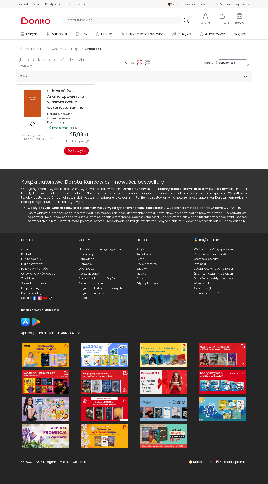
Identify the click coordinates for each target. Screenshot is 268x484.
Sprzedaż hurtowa (80, 4)
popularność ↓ (228, 62)
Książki (31, 33)
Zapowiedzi (207, 4)
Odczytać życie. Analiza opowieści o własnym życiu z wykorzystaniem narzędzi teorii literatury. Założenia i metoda (113, 208)
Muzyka (184, 33)
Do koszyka (76, 150)
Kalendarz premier (233, 462)
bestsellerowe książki (187, 189)
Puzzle (106, 33)
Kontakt (23, 4)
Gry (84, 33)
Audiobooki (215, 33)
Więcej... (241, 33)
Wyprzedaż (242, 4)
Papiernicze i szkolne (145, 33)
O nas (36, 4)
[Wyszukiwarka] (122, 20)
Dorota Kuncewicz (59, 114)
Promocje (225, 4)
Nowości (190, 4)
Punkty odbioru (54, 4)
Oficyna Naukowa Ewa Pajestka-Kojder (62, 120)
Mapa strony (202, 462)
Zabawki (59, 33)
